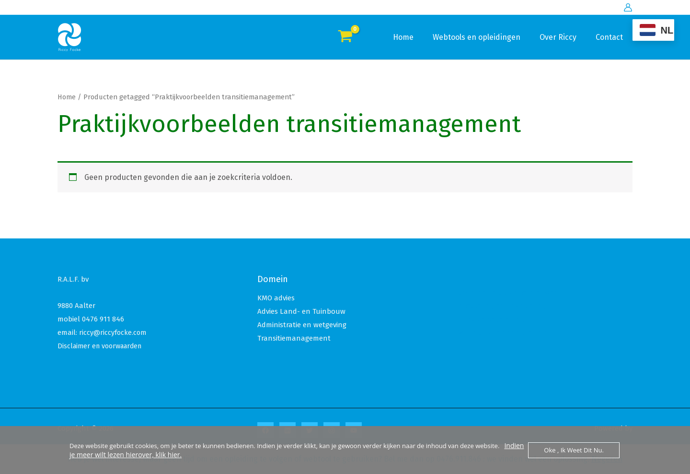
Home (416, 37)
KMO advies (276, 298)
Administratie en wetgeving (301, 324)
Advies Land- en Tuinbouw (301, 311)
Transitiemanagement (294, 338)
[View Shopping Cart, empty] (345, 37)
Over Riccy (563, 37)
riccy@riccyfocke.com (113, 332)
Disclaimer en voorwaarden (103, 346)
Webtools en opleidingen (486, 37)
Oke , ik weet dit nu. (574, 450)
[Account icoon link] (627, 7)
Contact (611, 37)
